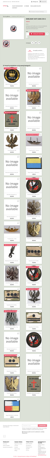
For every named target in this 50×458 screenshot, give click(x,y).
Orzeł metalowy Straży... (12, 393)
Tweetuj (36, 43)
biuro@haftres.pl (42, 455)
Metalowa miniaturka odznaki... (12, 260)
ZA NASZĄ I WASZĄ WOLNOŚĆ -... (12, 128)
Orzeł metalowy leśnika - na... (33, 216)
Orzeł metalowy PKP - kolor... (34, 305)
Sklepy (15, 450)
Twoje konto (29, 442)
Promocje (5, 443)
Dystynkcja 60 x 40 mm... (34, 260)
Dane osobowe (29, 443)
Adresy (27, 450)
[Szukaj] (38, 11)
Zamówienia (28, 445)
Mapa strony (17, 448)
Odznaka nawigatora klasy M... (12, 172)
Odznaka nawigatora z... (34, 84)
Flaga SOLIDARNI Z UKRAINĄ (12, 415)
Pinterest (39, 43)
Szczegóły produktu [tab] (37, 50)
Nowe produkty (6, 445)
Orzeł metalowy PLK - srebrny (12, 282)
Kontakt (14, 8)
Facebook (4, 436)
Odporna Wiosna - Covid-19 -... (11, 84)
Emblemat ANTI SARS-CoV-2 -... (34, 194)
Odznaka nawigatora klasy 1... (11, 106)
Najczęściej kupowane (7, 447)
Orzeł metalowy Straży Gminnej (34, 238)
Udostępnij (32, 43)
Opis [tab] (30, 50)
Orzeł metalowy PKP (12, 150)
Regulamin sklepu (35, 6)
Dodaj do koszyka (37, 34)
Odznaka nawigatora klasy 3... (33, 128)
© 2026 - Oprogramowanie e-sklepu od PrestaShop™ (25, 456)
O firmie (26, 6)
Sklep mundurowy (17, 6)
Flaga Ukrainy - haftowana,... (34, 172)
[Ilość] (27, 34)
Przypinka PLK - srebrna (34, 150)
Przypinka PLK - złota (12, 238)
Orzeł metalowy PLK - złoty (34, 106)
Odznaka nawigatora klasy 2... (33, 371)
